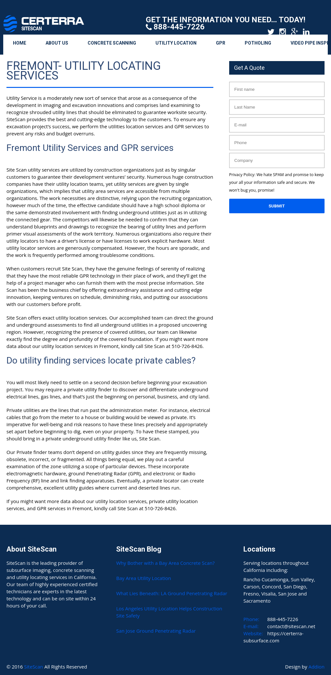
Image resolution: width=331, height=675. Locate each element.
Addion (316, 666)
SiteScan (34, 666)
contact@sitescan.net (291, 626)
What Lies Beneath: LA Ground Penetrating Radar (171, 593)
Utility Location (176, 43)
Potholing (258, 43)
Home (19, 43)
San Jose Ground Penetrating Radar (156, 631)
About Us (57, 43)
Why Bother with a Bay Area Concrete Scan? (165, 563)
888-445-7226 (179, 26)
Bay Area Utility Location (143, 578)
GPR (220, 43)
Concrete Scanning (112, 43)
